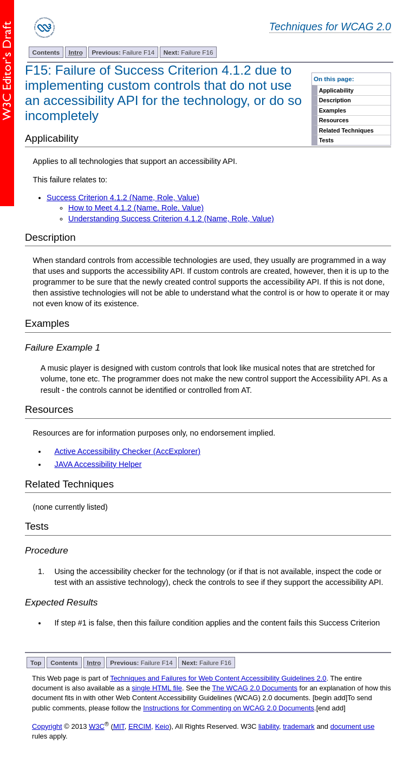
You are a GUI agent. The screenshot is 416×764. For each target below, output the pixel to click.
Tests (326, 140)
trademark (299, 726)
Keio (162, 726)
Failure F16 (188, 52)
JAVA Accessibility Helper (97, 464)
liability (268, 726)
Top (36, 662)
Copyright (47, 726)
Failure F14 (123, 52)
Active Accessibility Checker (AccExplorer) (127, 451)
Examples (332, 110)
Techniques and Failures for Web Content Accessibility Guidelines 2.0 (218, 678)
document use (352, 726)
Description (335, 100)
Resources (334, 120)
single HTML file (157, 688)
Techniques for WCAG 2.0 (330, 26)
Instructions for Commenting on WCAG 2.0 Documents (228, 708)
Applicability (336, 90)
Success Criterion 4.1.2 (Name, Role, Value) (123, 197)
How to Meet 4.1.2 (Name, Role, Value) (136, 207)
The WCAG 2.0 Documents (255, 688)
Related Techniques (346, 130)
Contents (46, 52)
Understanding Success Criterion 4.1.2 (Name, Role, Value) (171, 218)
